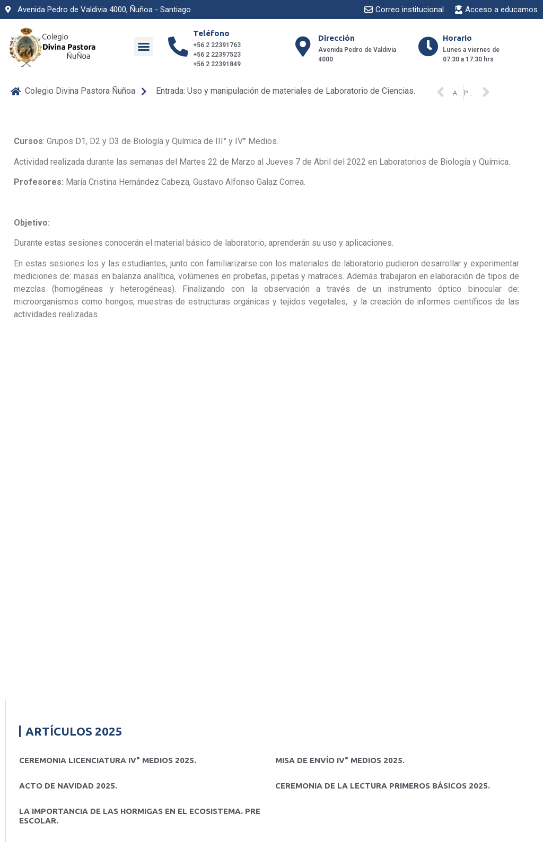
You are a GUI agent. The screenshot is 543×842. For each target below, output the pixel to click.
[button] (143, 46)
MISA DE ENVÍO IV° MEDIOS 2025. (340, 419)
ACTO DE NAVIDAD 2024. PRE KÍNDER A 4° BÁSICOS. (121, 536)
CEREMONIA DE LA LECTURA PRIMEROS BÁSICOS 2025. (382, 444)
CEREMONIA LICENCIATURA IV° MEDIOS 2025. (107, 419)
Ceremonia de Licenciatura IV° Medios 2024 (359, 562)
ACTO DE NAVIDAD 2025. (68, 444)
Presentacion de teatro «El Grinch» (87, 587)
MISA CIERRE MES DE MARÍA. (330, 536)
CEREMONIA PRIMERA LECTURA (81, 562)
